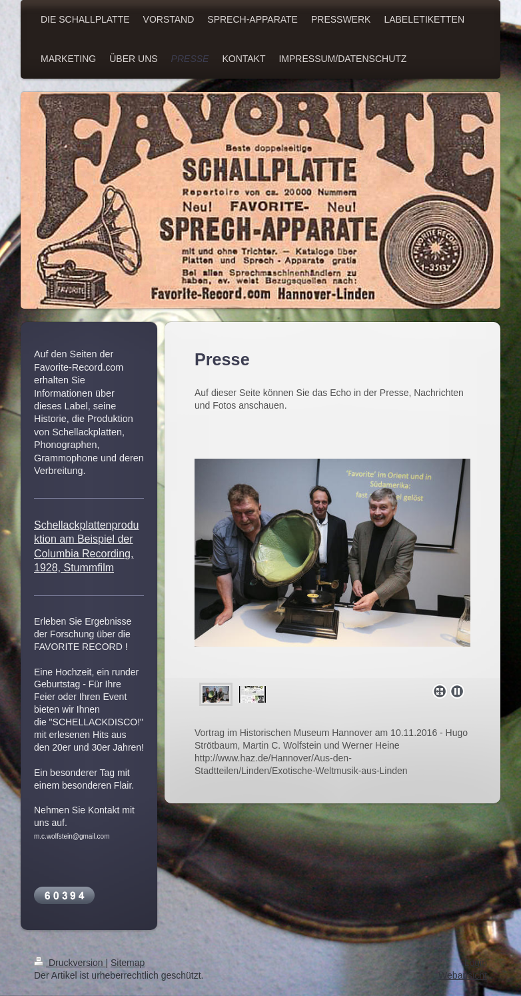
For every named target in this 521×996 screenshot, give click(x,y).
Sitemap (128, 962)
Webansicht (462, 975)
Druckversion (69, 962)
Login (475, 962)
